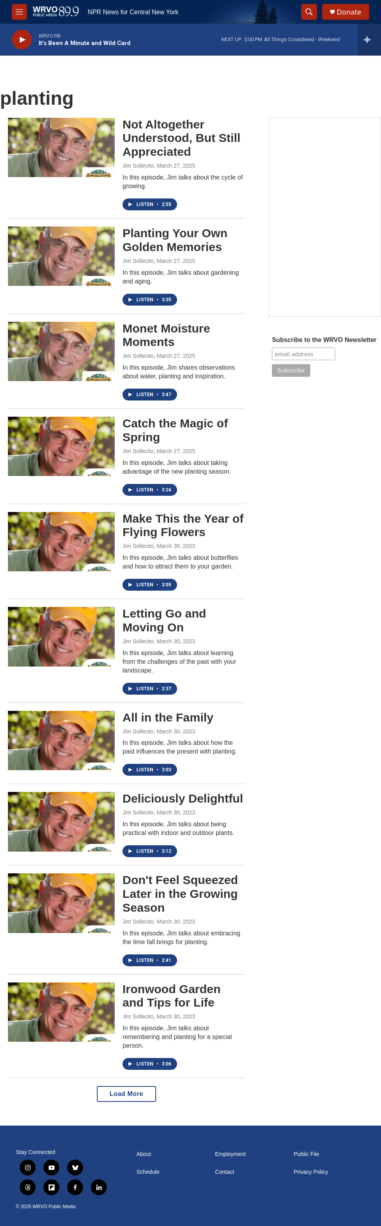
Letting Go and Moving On (164, 620)
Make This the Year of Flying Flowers (183, 525)
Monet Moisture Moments (166, 335)
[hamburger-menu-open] (19, 12)
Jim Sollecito (138, 165)
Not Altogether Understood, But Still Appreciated (181, 138)
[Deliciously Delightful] (61, 821)
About (143, 1154)
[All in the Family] (61, 740)
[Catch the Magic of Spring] (61, 446)
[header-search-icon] (309, 12)
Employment (230, 1154)
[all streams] (369, 39)
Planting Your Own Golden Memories (175, 240)
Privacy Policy (311, 1172)
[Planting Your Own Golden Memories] (61, 256)
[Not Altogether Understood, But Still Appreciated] (61, 147)
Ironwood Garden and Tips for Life (172, 995)
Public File (306, 1154)
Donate (349, 12)
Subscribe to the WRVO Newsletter (324, 339)
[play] (21, 39)
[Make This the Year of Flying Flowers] (61, 541)
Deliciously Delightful (183, 798)
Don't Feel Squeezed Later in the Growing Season (180, 893)
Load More (126, 1093)
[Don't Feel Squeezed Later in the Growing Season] (61, 903)
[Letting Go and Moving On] (61, 636)
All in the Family (168, 717)
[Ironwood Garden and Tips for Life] (61, 1012)
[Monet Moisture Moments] (61, 351)
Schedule (147, 1172)
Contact (224, 1172)
